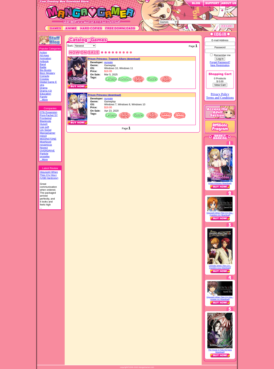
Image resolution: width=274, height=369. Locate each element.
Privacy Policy (220, 94)
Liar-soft (44, 127)
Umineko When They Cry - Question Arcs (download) (220, 266)
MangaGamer (47, 132)
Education (45, 93)
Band (43, 64)
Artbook (44, 61)
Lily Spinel (45, 130)
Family (43, 96)
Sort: (70, 45)
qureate (108, 62)
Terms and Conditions (220, 97)
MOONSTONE (48, 138)
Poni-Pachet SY (49, 115)
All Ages (44, 55)
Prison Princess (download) (104, 94)
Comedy (44, 76)
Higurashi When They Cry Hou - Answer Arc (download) (220, 298)
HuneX (44, 124)
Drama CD (46, 90)
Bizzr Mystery (47, 73)
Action (43, 52)
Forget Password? (220, 62)
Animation (45, 58)
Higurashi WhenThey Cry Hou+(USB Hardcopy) (49, 175)
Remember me (222, 55)
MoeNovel (45, 141)
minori (43, 135)
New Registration (219, 65)
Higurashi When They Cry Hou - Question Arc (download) (220, 214)
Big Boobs (45, 70)
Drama (43, 87)
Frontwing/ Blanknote (46, 120)
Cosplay (44, 79)
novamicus (46, 144)
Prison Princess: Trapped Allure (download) (114, 58)
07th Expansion (48, 112)
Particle (44, 153)
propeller (45, 156)
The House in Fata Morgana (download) (220, 351)
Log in (219, 58)
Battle (43, 67)
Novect (44, 147)
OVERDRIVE (47, 150)
